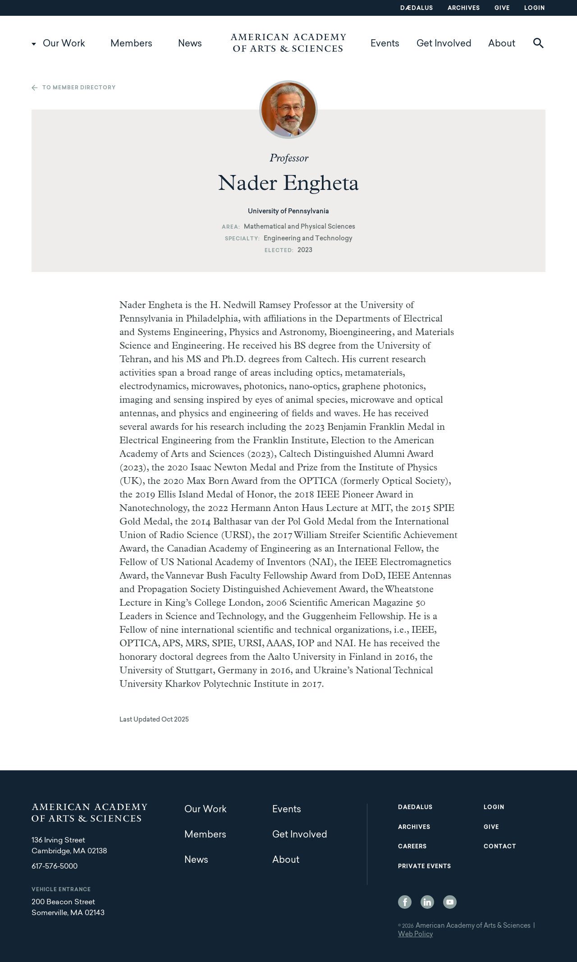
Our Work (64, 44)
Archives (464, 8)
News (190, 44)
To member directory (79, 88)
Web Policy (415, 935)
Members (131, 44)
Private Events (424, 867)
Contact (500, 847)
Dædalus (416, 8)
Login (534, 8)
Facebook (405, 902)
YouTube (450, 902)
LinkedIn (427, 902)
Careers (412, 847)
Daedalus (415, 807)
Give (502, 8)
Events (385, 44)
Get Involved (444, 44)
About (501, 44)
